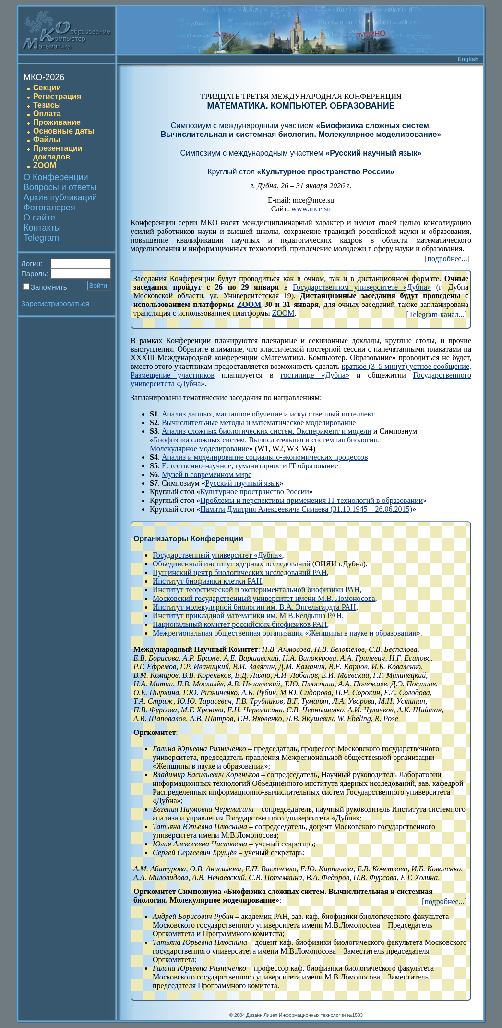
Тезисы (47, 105)
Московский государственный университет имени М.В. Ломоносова (264, 598)
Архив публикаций (60, 197)
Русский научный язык (242, 483)
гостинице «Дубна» (314, 375)
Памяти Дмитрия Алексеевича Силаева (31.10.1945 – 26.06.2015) (306, 509)
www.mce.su (311, 209)
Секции (47, 88)
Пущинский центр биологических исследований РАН (240, 572)
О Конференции (56, 177)
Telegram (41, 238)
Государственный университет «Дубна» (217, 555)
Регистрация (57, 96)
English (468, 59)
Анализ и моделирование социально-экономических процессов (265, 457)
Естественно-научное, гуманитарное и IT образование (250, 466)
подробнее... (447, 259)
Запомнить (49, 287)
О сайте (39, 217)
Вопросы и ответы (60, 187)
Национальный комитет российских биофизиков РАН (240, 624)
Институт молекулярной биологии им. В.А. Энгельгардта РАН (254, 607)
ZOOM (44, 165)
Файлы (46, 139)
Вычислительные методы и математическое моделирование (259, 422)
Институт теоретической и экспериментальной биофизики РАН (256, 590)
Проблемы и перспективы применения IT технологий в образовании (311, 500)
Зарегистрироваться (55, 303)
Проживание (57, 122)
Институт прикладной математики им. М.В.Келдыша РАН (247, 616)
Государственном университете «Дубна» (362, 287)
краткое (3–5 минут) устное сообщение (405, 366)
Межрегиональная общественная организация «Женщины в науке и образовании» (286, 633)
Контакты (42, 228)
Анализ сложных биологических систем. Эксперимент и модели (266, 431)
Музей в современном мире (206, 474)
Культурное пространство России (254, 492)
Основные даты (64, 131)
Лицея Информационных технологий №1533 (313, 1015)
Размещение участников (173, 375)
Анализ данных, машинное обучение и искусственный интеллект (268, 414)
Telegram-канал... (437, 314)
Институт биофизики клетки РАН (207, 581)
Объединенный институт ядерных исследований (232, 564)
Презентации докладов (58, 152)
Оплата (47, 114)
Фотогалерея (49, 207)
